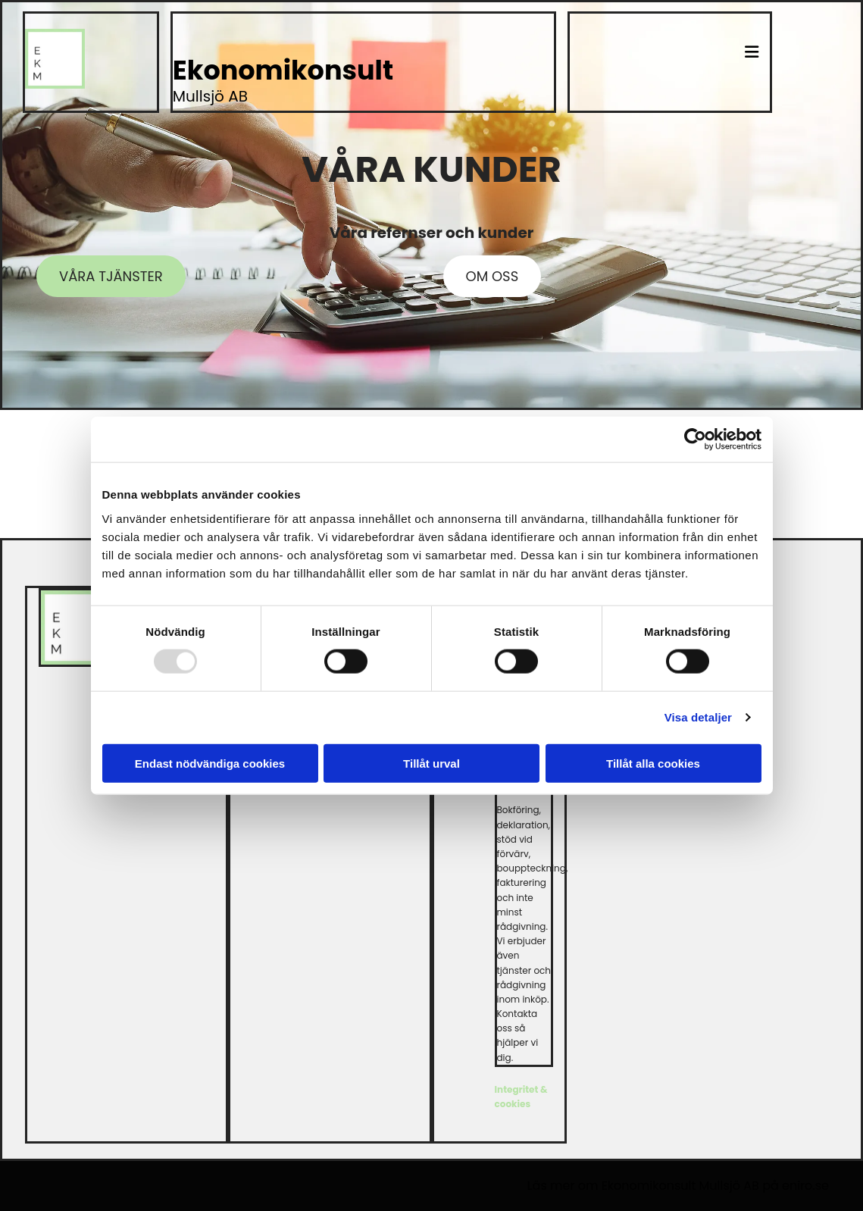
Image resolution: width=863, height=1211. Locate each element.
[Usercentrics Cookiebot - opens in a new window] (695, 439)
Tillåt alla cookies (653, 762)
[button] (669, 39)
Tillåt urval (431, 762)
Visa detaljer (698, 717)
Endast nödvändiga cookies (210, 762)
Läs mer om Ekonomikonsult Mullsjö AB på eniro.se (678, 1185)
